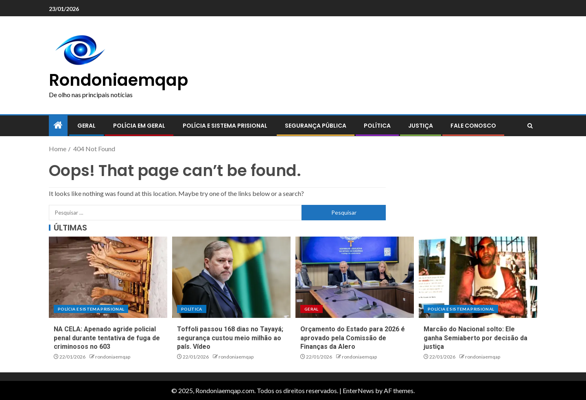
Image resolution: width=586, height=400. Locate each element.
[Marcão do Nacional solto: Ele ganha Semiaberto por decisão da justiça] (478, 277)
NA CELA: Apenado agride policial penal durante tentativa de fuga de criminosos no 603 (107, 337)
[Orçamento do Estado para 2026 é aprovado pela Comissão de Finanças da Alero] (354, 277)
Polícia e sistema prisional (225, 126)
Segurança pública (315, 126)
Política (377, 126)
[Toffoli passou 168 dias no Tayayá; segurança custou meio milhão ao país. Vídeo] (231, 277)
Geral (86, 126)
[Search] (530, 126)
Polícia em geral (139, 126)
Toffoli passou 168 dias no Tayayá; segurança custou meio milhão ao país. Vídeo (230, 337)
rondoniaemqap (112, 357)
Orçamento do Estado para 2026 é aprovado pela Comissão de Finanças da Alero (352, 337)
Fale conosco (473, 126)
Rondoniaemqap (118, 80)
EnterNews (358, 390)
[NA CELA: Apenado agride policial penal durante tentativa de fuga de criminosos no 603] (108, 277)
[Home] (58, 125)
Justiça (420, 126)
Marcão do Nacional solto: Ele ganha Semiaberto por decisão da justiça (475, 337)
